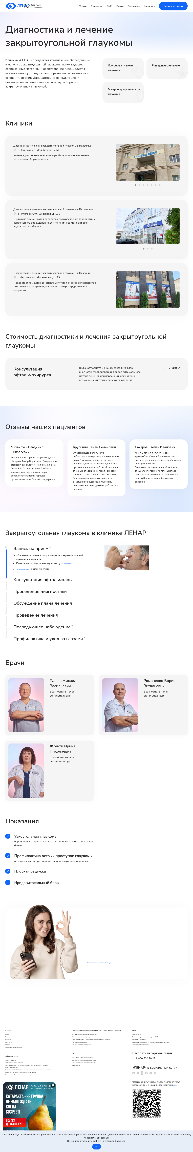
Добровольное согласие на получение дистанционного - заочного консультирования (31, 1063)
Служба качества (15, 1052)
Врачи (119, 6)
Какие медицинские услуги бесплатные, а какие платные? (159, 1030)
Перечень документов (144, 1024)
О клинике (134, 6)
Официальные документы (19, 1038)
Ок (96, 1146)
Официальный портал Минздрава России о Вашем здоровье (94, 1011)
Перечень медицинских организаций (89, 1065)
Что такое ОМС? (141, 1014)
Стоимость (96, 6)
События (10, 1024)
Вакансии (10, 1019)
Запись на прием (173, 6)
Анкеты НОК (76, 1069)
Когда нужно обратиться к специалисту (91, 1019)
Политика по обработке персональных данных (31, 1078)
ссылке (176, 1084)
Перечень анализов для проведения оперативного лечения (89, 1030)
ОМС (109, 6)
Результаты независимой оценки (87, 1055)
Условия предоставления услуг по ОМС (154, 1019)
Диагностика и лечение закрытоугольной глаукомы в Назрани (47, 281)
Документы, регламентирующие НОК (89, 1060)
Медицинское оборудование (85, 1041)
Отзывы (9, 1033)
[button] (136, 185)
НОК (72, 1050)
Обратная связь (17, 1047)
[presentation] (112, 162)
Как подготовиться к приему (84, 1023)
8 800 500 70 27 (157, 1053)
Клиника (11, 1009)
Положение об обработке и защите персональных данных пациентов (25, 1071)
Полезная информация (82, 1036)
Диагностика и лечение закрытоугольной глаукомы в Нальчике (47, 154)
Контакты (149, 6)
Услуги (83, 6)
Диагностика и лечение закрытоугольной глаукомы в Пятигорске (47, 217)
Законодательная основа (146, 1036)
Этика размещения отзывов (20, 1057)
